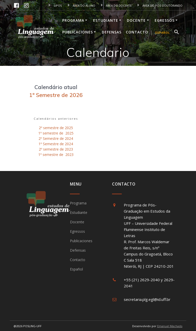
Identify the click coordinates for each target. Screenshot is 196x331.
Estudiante (105, 20)
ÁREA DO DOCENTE (116, 5)
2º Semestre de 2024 (56, 138)
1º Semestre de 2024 (56, 143)
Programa (73, 20)
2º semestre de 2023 (56, 149)
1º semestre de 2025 (56, 133)
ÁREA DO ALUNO (81, 5)
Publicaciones (77, 32)
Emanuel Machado (169, 326)
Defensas (111, 32)
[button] (176, 32)
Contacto (137, 32)
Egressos (165, 20)
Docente (136, 20)
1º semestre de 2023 (56, 154)
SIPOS (55, 5)
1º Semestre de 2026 (56, 95)
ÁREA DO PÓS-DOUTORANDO (160, 5)
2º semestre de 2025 (56, 127)
